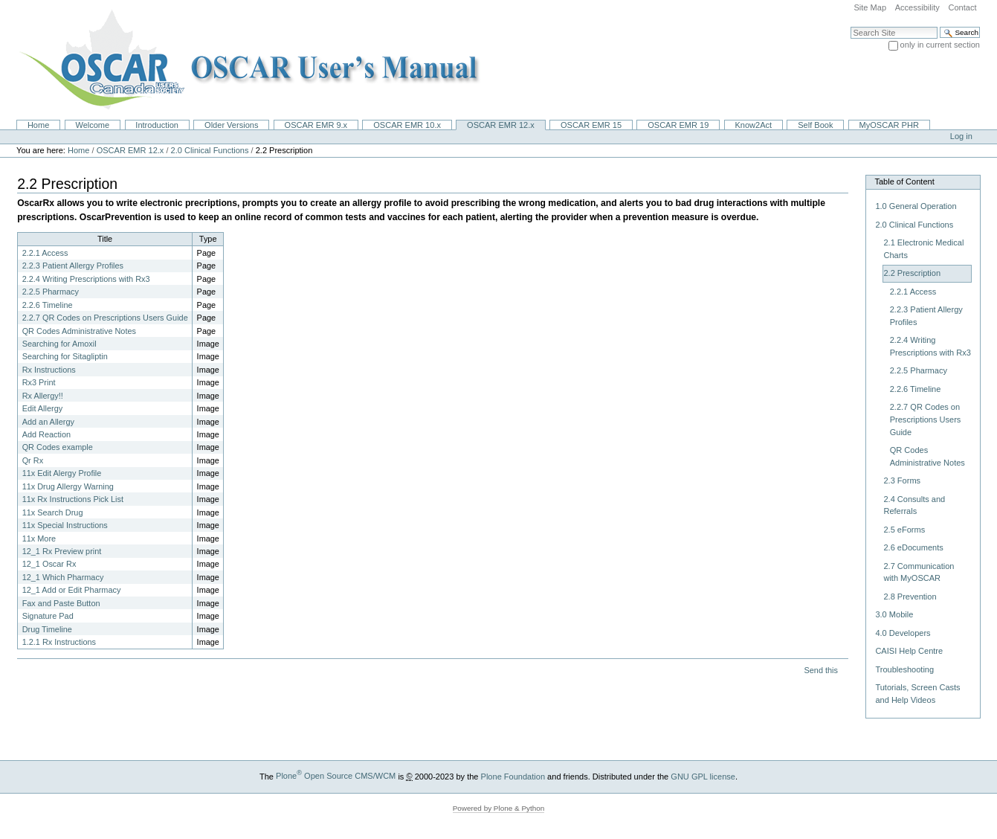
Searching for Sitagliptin (65, 356)
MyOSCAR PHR (889, 124)
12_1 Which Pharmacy (63, 577)
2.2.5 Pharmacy (50, 291)
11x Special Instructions (65, 525)
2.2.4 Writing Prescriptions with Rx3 (86, 278)
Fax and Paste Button (61, 603)
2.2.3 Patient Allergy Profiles (72, 265)
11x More (39, 538)
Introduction (156, 124)
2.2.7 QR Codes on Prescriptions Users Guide (105, 317)
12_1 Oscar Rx (49, 563)
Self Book (815, 124)
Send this (820, 670)
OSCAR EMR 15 (591, 124)
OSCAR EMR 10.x (407, 124)
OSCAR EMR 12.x (501, 124)
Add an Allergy (48, 421)
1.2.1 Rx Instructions (59, 641)
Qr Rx (32, 460)
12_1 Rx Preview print (62, 551)
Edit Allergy (42, 408)
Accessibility (917, 7)
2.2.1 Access (45, 252)
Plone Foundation (513, 775)
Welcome (92, 124)
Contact (962, 7)
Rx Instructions (49, 369)
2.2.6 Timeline (47, 304)
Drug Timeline (47, 629)
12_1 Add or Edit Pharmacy (71, 589)
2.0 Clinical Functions (210, 150)
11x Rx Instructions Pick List (72, 499)
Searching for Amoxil (59, 343)
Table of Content (904, 181)
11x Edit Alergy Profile (62, 473)
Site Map (870, 7)
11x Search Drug (52, 512)
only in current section (940, 44)
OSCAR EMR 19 (678, 124)
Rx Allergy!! (42, 395)
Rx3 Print (39, 382)
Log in (961, 136)
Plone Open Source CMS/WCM (336, 775)
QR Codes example (57, 447)
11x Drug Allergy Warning (68, 486)
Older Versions (231, 124)
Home (38, 124)
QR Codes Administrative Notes (79, 331)
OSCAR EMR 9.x (316, 124)
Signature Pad (48, 615)
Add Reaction (46, 434)
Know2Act (753, 124)
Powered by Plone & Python (499, 808)
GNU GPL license (703, 775)
